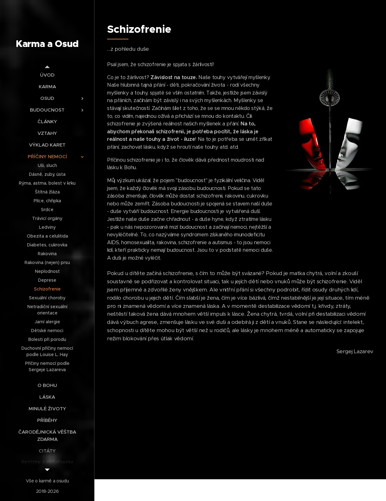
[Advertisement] (240, 410)
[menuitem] (47, 74)
